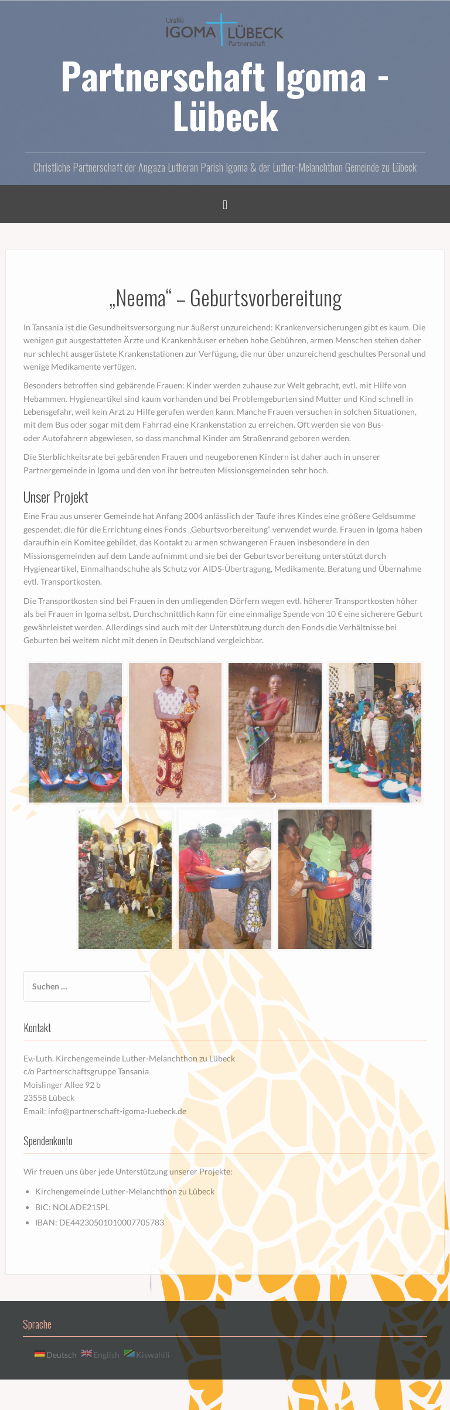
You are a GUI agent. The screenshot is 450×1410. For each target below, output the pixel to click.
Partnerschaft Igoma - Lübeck (225, 95)
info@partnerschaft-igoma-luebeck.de (117, 1111)
